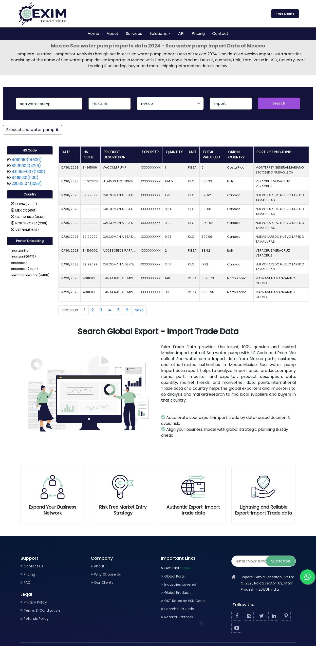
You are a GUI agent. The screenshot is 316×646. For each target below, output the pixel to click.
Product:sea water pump (32, 129)
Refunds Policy (36, 618)
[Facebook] (236, 616)
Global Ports (174, 576)
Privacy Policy (35, 602)
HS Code (30, 150)
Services (134, 33)
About (112, 33)
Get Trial (177, 568)
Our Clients (103, 582)
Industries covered (180, 584)
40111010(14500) (27, 160)
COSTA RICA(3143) (30, 217)
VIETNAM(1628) (27, 229)
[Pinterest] (285, 616)
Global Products (177, 592)
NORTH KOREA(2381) (31, 223)
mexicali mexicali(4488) (30, 275)
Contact (220, 33)
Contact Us (33, 566)
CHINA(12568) (26, 204)
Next (138, 310)
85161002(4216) (26, 166)
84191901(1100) (25, 177)
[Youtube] (236, 628)
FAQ (27, 582)
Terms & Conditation (42, 610)
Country (29, 194)
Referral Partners (178, 617)
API (181, 33)
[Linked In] (273, 616)
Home (93, 33)
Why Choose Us (107, 574)
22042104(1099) (27, 183)
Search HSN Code (179, 608)
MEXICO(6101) (26, 210)
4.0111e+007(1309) (28, 171)
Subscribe (280, 561)
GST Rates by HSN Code (184, 600)
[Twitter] (261, 616)
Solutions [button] (158, 33)
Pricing (198, 33)
